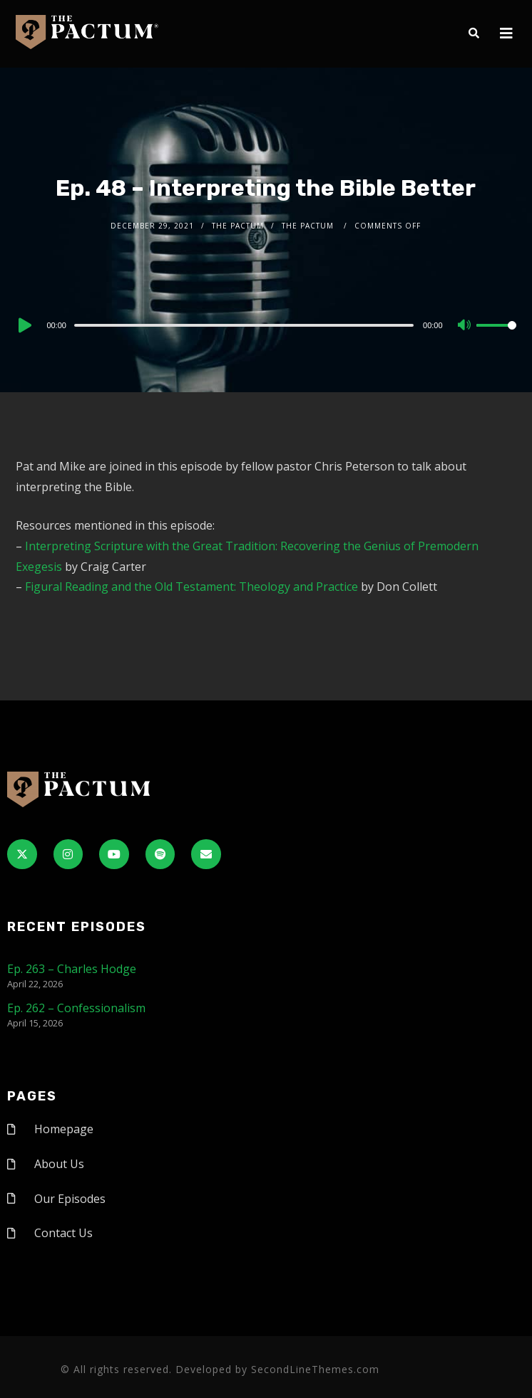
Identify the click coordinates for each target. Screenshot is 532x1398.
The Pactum (238, 226)
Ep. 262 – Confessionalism (76, 1008)
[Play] (23, 325)
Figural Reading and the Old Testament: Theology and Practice (191, 586)
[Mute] (465, 326)
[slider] (244, 325)
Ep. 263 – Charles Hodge (71, 969)
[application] (266, 324)
